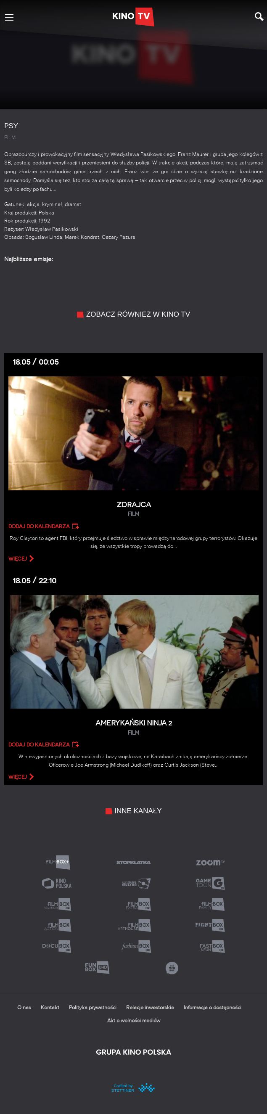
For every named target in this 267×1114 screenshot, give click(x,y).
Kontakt (50, 1008)
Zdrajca (133, 509)
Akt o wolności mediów (133, 1021)
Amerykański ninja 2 (133, 728)
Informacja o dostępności (212, 1008)
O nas (24, 1008)
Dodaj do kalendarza (39, 526)
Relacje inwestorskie (150, 1008)
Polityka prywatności (92, 1008)
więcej (17, 559)
